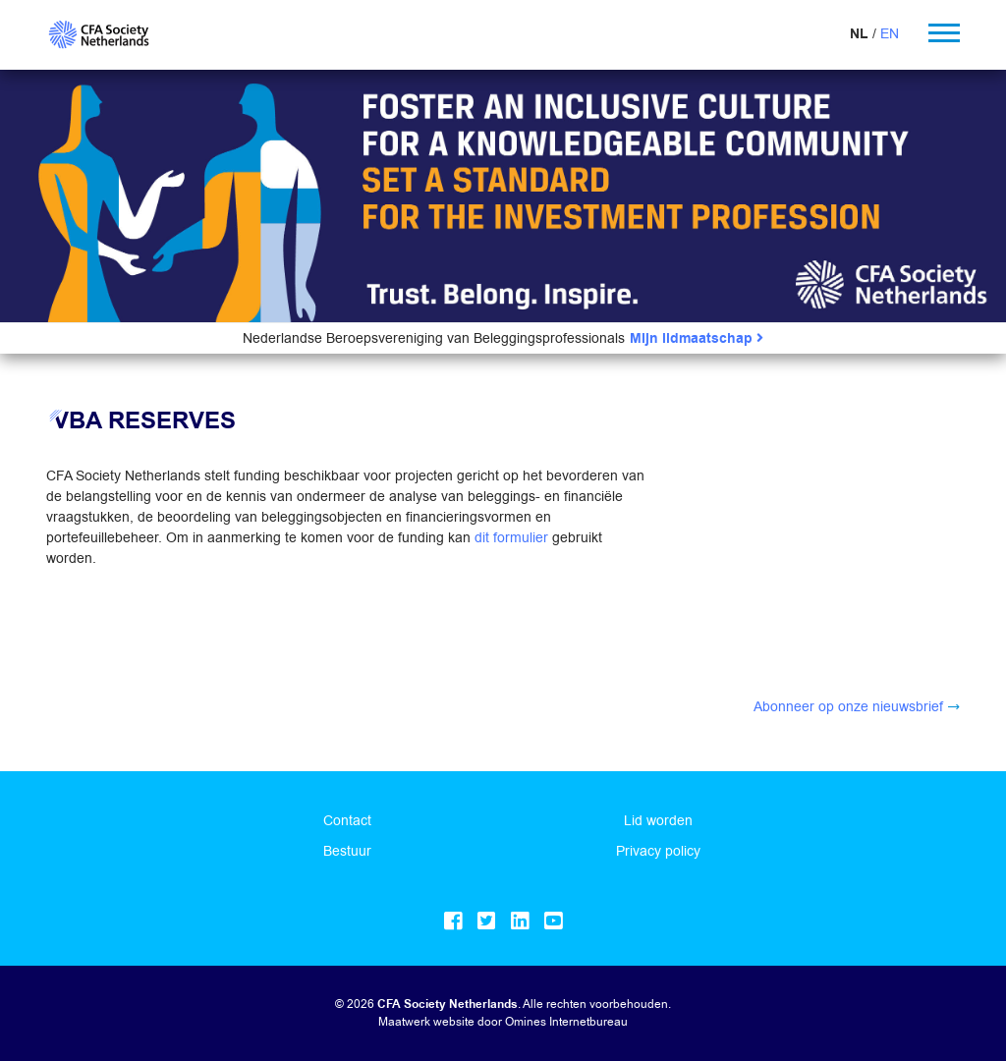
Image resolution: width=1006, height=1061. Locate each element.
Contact (347, 820)
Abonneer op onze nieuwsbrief (848, 706)
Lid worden (658, 820)
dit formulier (511, 537)
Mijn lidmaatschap (696, 338)
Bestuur (347, 851)
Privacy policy (658, 851)
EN (889, 33)
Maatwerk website (426, 1021)
